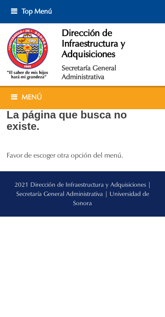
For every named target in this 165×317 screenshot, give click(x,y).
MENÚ (32, 97)
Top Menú (37, 11)
